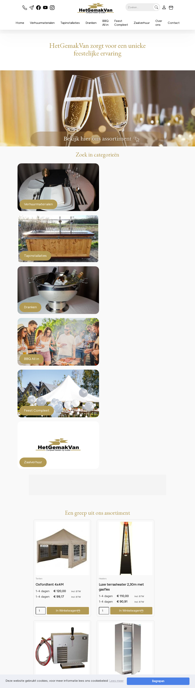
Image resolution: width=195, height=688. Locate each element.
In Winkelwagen (53, 392)
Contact (174, 23)
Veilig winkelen (119, 635)
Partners (79, 635)
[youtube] (45, 9)
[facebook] (38, 9)
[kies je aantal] (69, 392)
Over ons (158, 22)
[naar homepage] (94, 8)
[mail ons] (31, 9)
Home (20, 23)
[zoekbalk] (142, 7)
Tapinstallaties (70, 23)
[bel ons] (24, 9)
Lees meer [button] (116, 681)
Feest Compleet (121, 22)
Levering (115, 631)
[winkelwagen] (170, 7)
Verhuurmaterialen (42, 23)
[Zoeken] (156, 7)
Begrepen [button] (176, 681)
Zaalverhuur (142, 23)
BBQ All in (105, 22)
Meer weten (30, 605)
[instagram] (52, 9)
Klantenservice (155, 631)
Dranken (91, 23)
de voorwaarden (109, 530)
